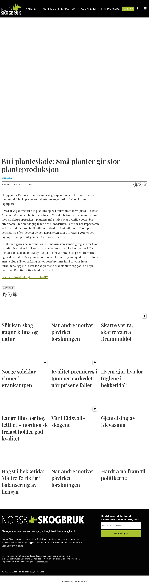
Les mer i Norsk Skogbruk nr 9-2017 (25, 277)
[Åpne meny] (145, 8)
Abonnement (90, 8)
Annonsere (111, 8)
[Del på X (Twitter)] (140, 185)
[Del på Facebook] (135, 185)
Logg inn (128, 8)
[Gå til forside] (11, 9)
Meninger (49, 8)
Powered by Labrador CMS (74, 582)
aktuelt (8, 288)
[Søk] (138, 9)
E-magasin (68, 8)
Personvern (42, 561)
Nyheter (31, 8)
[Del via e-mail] (145, 185)
